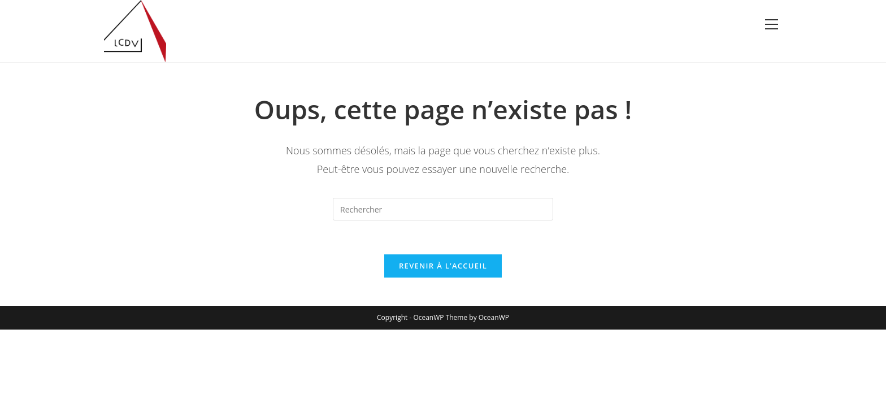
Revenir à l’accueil (443, 266)
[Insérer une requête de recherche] (443, 209)
